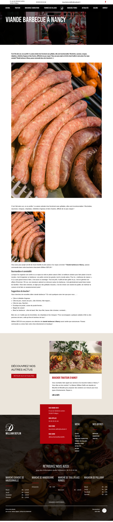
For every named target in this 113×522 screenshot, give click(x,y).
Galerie (95, 8)
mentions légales (15, 511)
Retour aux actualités (24, 376)
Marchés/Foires (72, 8)
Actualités (85, 8)
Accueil (7, 8)
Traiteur (17, 8)
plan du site (8, 511)
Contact (105, 8)
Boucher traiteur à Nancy (64, 377)
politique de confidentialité (25, 511)
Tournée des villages (50, 8)
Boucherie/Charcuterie (32, 8)
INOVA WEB (97, 511)
